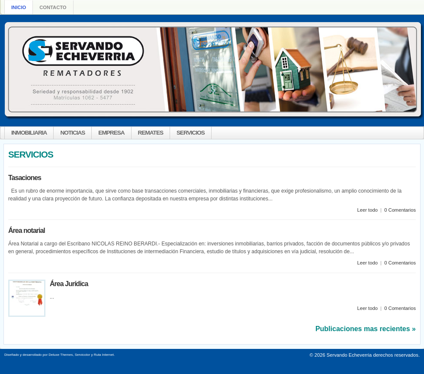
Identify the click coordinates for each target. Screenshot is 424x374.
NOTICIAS (72, 132)
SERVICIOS (191, 132)
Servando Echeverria (349, 355)
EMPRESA (111, 132)
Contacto (52, 7)
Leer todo (367, 210)
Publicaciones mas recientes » (365, 328)
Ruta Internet (104, 355)
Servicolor (82, 355)
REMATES (150, 132)
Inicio (18, 7)
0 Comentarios (400, 210)
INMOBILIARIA (29, 132)
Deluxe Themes (60, 355)
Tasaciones (24, 177)
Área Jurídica (69, 283)
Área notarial (26, 230)
